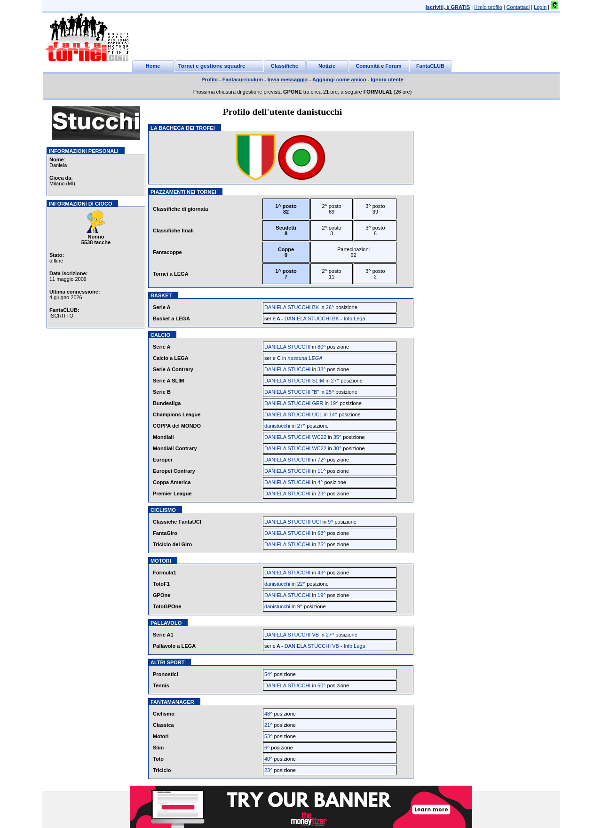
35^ (337, 437)
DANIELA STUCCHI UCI (292, 522)
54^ (268, 674)
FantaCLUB (430, 66)
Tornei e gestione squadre (212, 66)
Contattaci (518, 7)
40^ (268, 759)
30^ (337, 448)
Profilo (209, 79)
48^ (268, 714)
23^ (321, 493)
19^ (334, 403)
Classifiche (284, 66)
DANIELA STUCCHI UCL (293, 414)
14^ (333, 414)
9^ (330, 522)
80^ (321, 347)
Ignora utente (387, 79)
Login (540, 7)
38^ (321, 369)
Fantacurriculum (242, 79)
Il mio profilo (488, 7)
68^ (321, 533)
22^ (301, 584)
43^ (321, 572)
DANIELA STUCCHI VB (291, 634)
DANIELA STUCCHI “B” (291, 392)
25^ (330, 392)
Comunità (368, 66)
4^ (320, 482)
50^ (321, 685)
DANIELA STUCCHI (287, 347)
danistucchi (277, 426)
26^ (330, 307)
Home (153, 66)
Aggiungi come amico (339, 79)
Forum (393, 66)
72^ (321, 459)
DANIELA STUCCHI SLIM (294, 380)
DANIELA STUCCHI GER (293, 403)
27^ (335, 380)
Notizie (326, 66)
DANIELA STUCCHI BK (291, 307)
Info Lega (354, 318)
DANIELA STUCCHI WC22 (295, 437)
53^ (268, 736)
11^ (321, 471)
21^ (268, 725)
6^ (266, 747)
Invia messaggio (288, 79)
